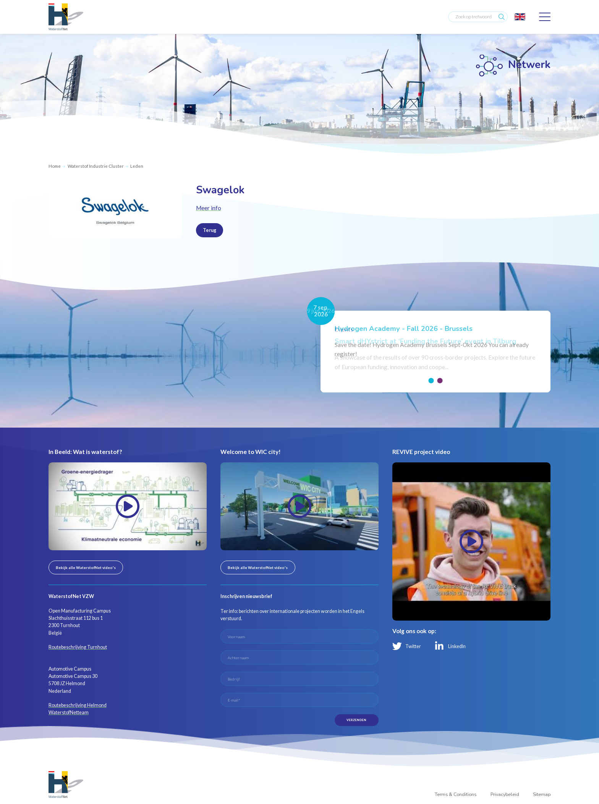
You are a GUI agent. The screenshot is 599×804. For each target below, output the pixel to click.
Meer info (208, 207)
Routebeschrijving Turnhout (78, 647)
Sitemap (541, 795)
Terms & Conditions (455, 795)
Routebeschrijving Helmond (78, 705)
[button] (431, 380)
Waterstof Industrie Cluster (96, 166)
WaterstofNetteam (69, 712)
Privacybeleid (505, 795)
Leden (136, 166)
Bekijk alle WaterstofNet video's (86, 567)
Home (55, 166)
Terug (209, 230)
